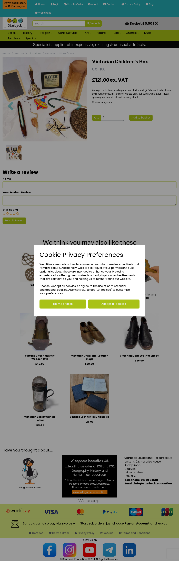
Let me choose (63, 304)
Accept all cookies (113, 304)
